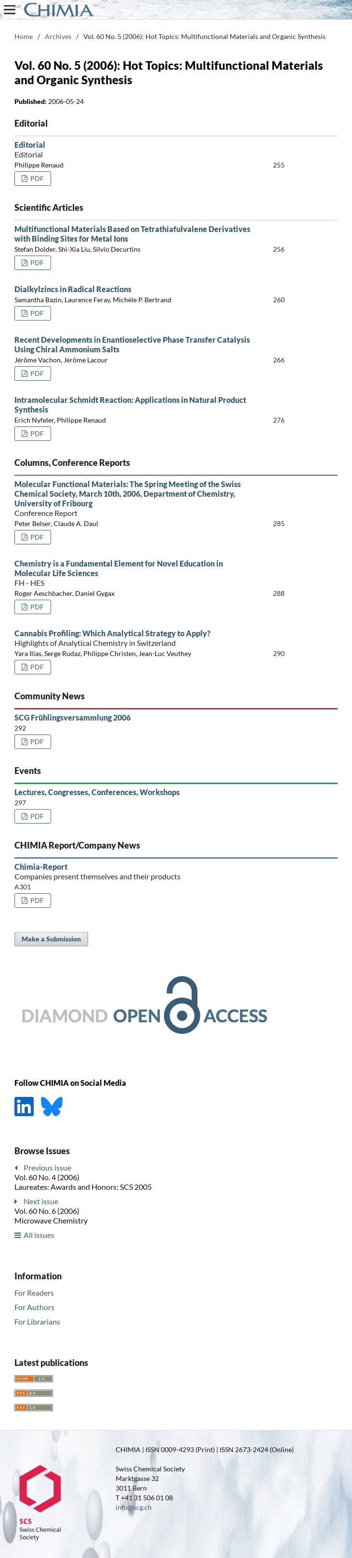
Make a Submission (51, 939)
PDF (36, 178)
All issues (39, 1234)
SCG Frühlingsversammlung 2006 (72, 717)
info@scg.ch (134, 1507)
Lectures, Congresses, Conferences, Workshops (97, 792)
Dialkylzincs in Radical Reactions (72, 289)
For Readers (34, 1292)
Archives (58, 36)
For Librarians (37, 1321)
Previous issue (47, 1167)
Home (23, 36)
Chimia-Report (132, 871)
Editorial (132, 149)
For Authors (34, 1307)
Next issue (41, 1201)
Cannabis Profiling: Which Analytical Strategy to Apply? (132, 638)
